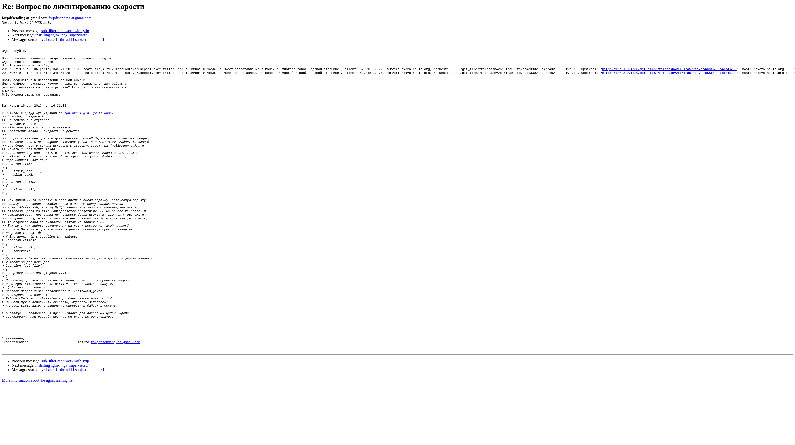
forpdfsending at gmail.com (70, 18)
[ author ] (97, 39)
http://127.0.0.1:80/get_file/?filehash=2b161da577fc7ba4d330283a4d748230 (669, 73)
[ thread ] (65, 39)
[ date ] (51, 39)
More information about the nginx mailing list (37, 441)
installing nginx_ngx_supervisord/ (62, 35)
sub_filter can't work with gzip (65, 31)
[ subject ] (81, 39)
